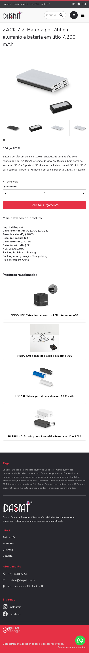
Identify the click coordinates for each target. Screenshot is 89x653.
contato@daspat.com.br (21, 580)
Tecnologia (11, 181)
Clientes (8, 549)
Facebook (15, 614)
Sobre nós (9, 537)
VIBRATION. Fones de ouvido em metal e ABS (44, 356)
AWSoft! (81, 647)
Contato (8, 556)
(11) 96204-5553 (17, 574)
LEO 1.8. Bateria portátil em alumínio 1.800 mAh (44, 396)
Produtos (8, 543)
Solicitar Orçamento (45, 205)
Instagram (15, 607)
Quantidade (10, 186)
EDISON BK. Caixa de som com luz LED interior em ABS (44, 315)
